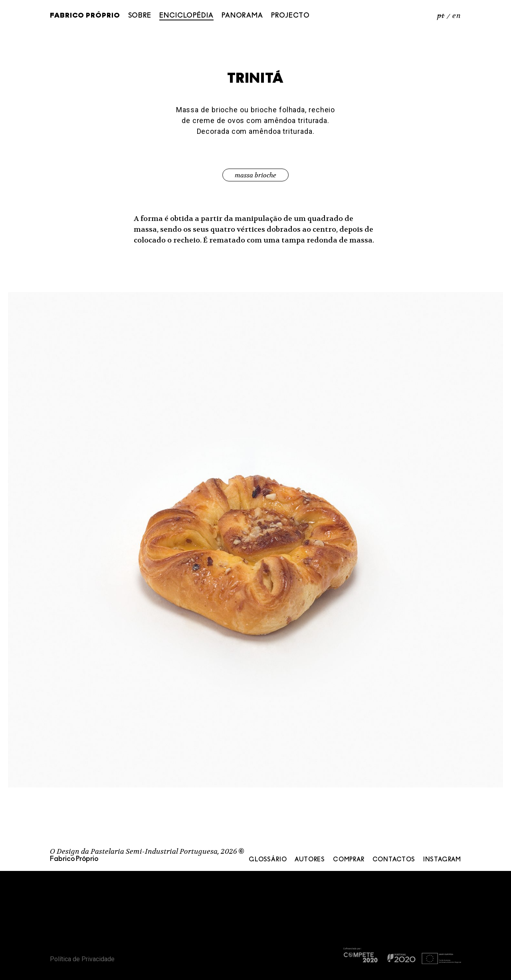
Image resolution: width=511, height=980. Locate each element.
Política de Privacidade (82, 959)
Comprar (348, 860)
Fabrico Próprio (85, 16)
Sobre (140, 16)
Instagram (442, 860)
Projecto (290, 16)
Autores (310, 860)
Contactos (393, 860)
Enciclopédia (186, 16)
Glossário (268, 860)
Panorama (242, 16)
